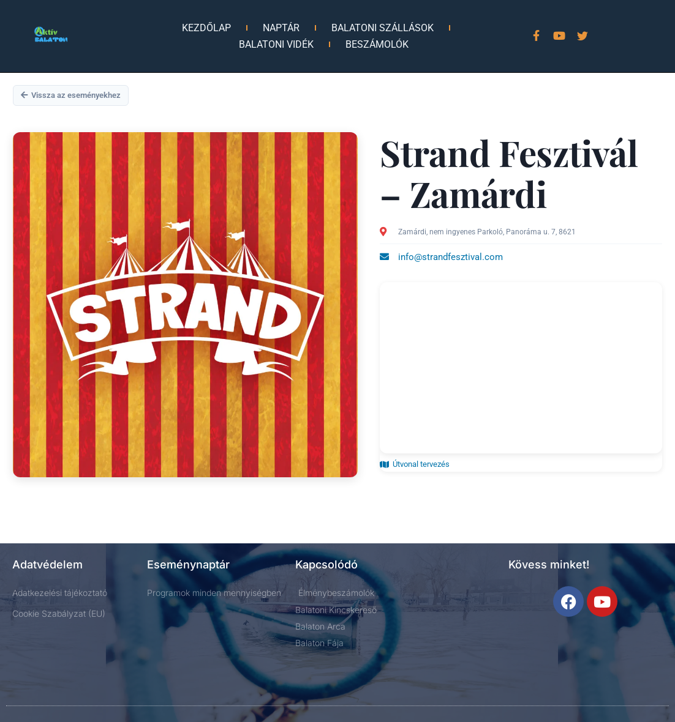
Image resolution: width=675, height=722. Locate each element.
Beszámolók (377, 44)
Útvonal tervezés (415, 464)
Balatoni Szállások (382, 28)
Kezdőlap (206, 28)
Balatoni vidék (276, 44)
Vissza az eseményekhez (71, 95)
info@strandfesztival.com (450, 256)
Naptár (281, 28)
